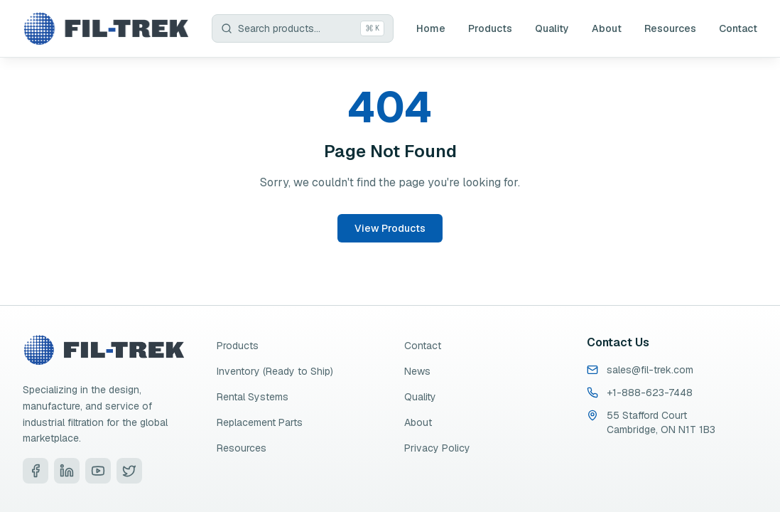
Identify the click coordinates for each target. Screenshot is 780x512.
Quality (552, 28)
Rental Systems (252, 396)
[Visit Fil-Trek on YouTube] (98, 471)
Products (490, 28)
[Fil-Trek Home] (106, 28)
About (607, 28)
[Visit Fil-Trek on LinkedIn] (67, 471)
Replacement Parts (260, 422)
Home (430, 28)
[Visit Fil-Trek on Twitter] (129, 471)
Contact (738, 28)
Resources (670, 28)
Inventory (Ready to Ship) (275, 371)
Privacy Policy (437, 448)
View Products (390, 228)
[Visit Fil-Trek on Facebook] (35, 471)
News (417, 371)
